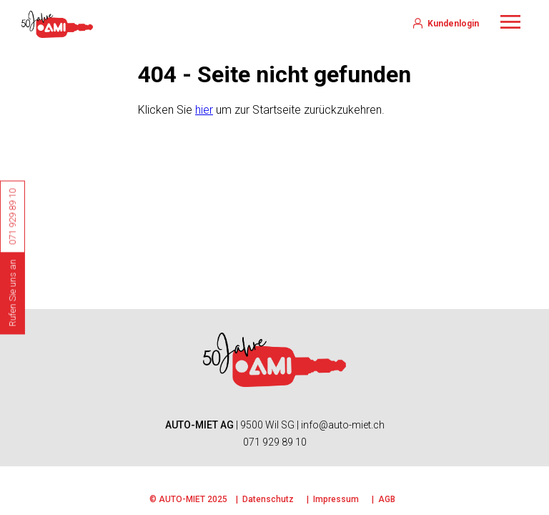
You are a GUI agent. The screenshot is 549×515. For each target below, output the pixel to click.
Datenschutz (268, 499)
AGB (386, 499)
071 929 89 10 (275, 442)
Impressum (336, 499)
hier (204, 110)
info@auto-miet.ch (343, 425)
